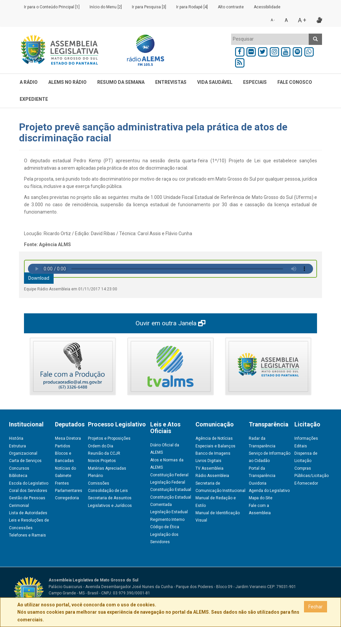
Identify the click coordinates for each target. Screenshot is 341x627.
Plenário (95, 475)
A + (302, 20)
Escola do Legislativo (28, 483)
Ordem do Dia (100, 446)
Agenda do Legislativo (269, 490)
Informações (306, 438)
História (16, 438)
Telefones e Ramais (27, 535)
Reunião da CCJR (104, 453)
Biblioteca (18, 475)
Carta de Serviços (25, 460)
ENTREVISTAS (170, 82)
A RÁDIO (29, 82)
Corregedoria (67, 498)
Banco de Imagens (212, 453)
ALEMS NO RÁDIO (67, 82)
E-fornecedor (306, 483)
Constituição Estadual (170, 489)
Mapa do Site (260, 498)
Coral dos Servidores (28, 490)
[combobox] (270, 39)
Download (38, 278)
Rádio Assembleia (212, 475)
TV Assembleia (209, 468)
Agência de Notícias (214, 438)
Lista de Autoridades (28, 513)
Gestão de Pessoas (27, 498)
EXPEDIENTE (34, 99)
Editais (300, 446)
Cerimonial (19, 505)
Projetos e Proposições (109, 438)
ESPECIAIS (255, 82)
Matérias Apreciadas (107, 468)
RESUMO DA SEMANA (121, 82)
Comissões (98, 483)
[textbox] (270, 39)
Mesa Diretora (68, 438)
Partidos (62, 446)
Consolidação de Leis (108, 490)
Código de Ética (164, 527)
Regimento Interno (167, 519)
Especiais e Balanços (215, 446)
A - (273, 20)
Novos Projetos (102, 460)
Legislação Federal (167, 482)
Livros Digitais (208, 460)
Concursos (19, 468)
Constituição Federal (169, 475)
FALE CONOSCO (294, 82)
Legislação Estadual (169, 512)
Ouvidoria (257, 483)
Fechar (315, 606)
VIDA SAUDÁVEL (214, 82)
